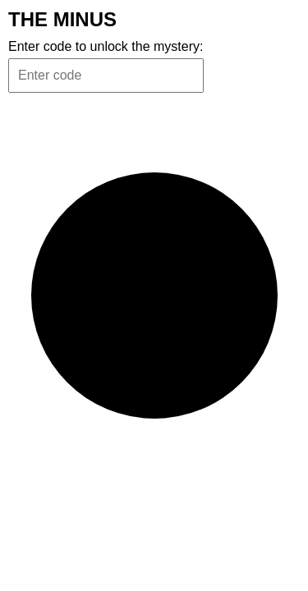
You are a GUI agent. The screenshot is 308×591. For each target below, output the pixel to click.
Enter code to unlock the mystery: (105, 46)
